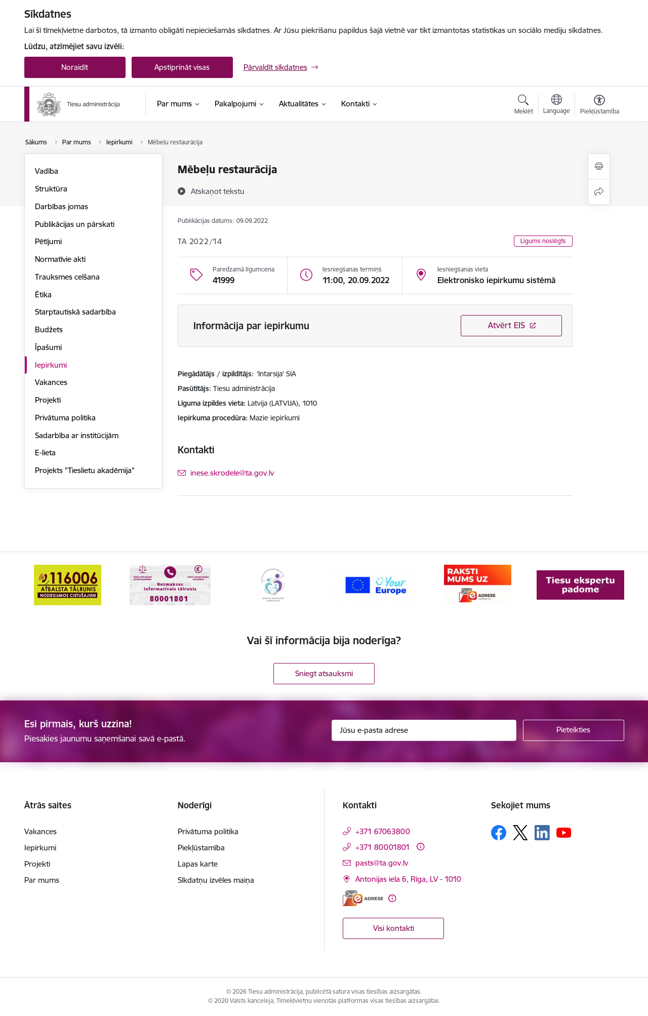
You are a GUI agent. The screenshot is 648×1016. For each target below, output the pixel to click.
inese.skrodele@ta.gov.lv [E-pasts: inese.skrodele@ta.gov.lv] (232, 473)
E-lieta (45, 452)
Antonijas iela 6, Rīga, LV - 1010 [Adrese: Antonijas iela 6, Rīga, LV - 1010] (408, 879)
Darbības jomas (61, 206)
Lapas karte (198, 864)
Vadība (46, 171)
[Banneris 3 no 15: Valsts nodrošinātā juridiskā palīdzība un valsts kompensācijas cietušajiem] (272, 584)
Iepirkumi (51, 365)
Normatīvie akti (60, 259)
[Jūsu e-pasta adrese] (424, 730)
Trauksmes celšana (67, 277)
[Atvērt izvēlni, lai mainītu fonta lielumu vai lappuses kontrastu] (599, 106)
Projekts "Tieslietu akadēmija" (85, 470)
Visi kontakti (393, 928)
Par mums (41, 880)
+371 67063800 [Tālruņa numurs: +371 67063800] (382, 831)
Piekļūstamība (201, 847)
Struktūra (51, 188)
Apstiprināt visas (182, 67)
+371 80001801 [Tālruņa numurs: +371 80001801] (382, 847)
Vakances (51, 382)
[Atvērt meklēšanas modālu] (523, 106)
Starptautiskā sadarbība (75, 312)
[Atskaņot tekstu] (218, 191)
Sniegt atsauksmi (324, 673)
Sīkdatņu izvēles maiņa (216, 880)
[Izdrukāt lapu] (599, 166)
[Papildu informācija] (420, 846)
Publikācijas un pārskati (74, 224)
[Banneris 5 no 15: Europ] (478, 584)
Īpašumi (48, 347)
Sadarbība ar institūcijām (76, 435)
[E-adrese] (363, 898)
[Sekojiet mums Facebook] (498, 832)
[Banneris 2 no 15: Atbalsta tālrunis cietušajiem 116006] (170, 584)
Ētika (43, 294)
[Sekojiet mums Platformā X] (520, 832)
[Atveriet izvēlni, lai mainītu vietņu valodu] (556, 105)
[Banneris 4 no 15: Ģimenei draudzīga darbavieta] (375, 584)
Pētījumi (48, 241)
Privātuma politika (65, 417)
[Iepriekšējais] (47, 585)
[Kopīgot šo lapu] (599, 191)
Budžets (49, 329)
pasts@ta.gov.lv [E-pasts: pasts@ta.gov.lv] (381, 863)
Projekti (48, 400)
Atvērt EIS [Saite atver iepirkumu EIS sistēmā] (506, 325)
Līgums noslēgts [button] (543, 241)
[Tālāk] (601, 585)
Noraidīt (74, 67)
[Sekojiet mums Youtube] (564, 832)
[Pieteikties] (573, 730)
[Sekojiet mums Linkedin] (542, 832)
